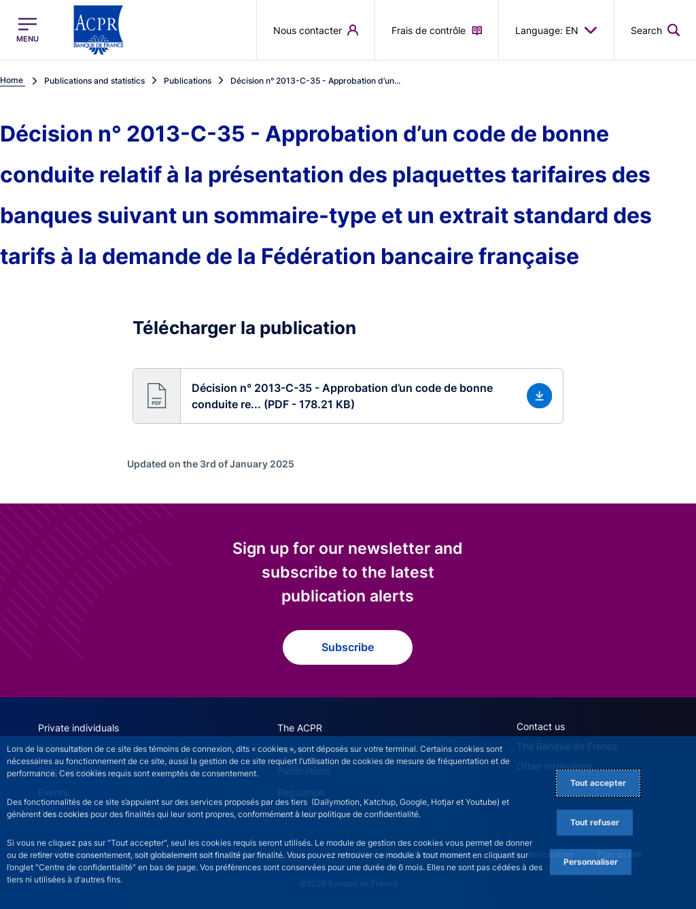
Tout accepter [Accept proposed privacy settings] (598, 783)
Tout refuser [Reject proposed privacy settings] (594, 822)
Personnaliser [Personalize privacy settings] (590, 862)
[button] (655, 30)
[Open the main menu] (27, 30)
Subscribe (347, 647)
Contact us (541, 726)
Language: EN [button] (556, 30)
